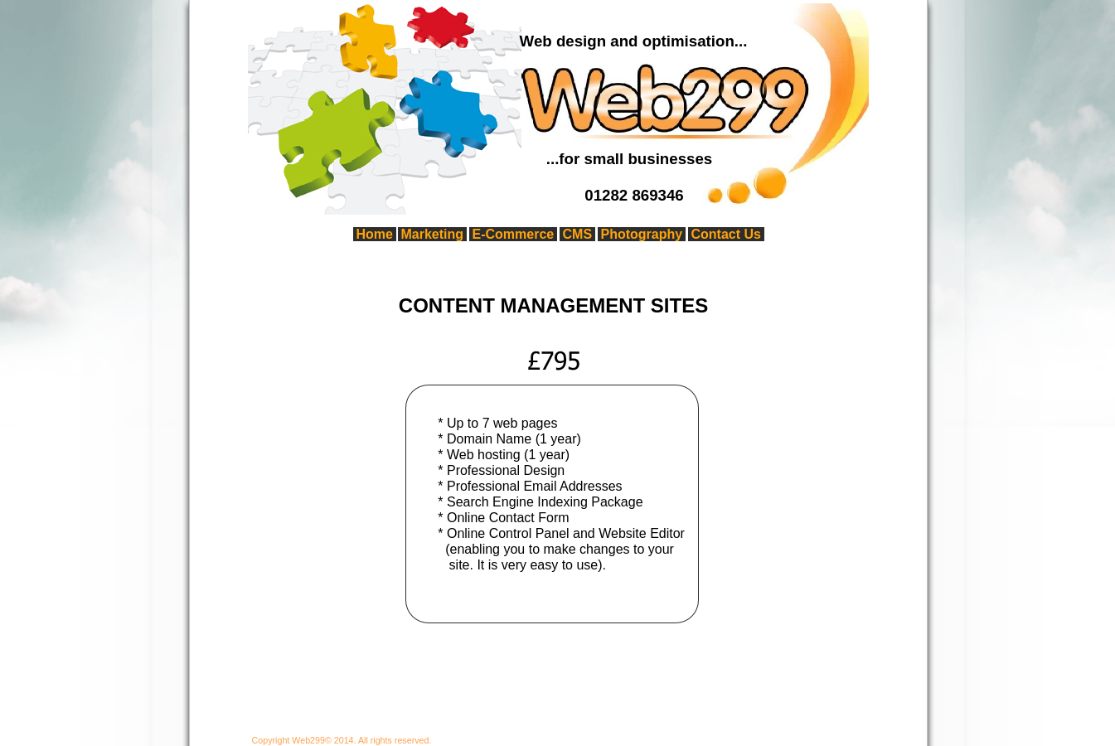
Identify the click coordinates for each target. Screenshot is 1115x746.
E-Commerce (514, 234)
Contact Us (726, 234)
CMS (578, 234)
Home (374, 234)
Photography (642, 234)
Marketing (432, 234)
